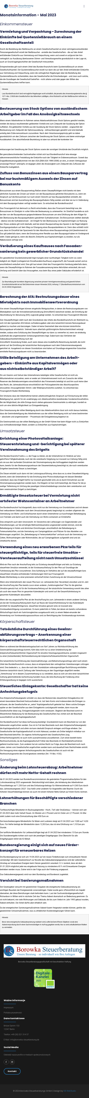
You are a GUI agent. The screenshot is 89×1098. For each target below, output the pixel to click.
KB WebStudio (70, 1091)
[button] (84, 6)
